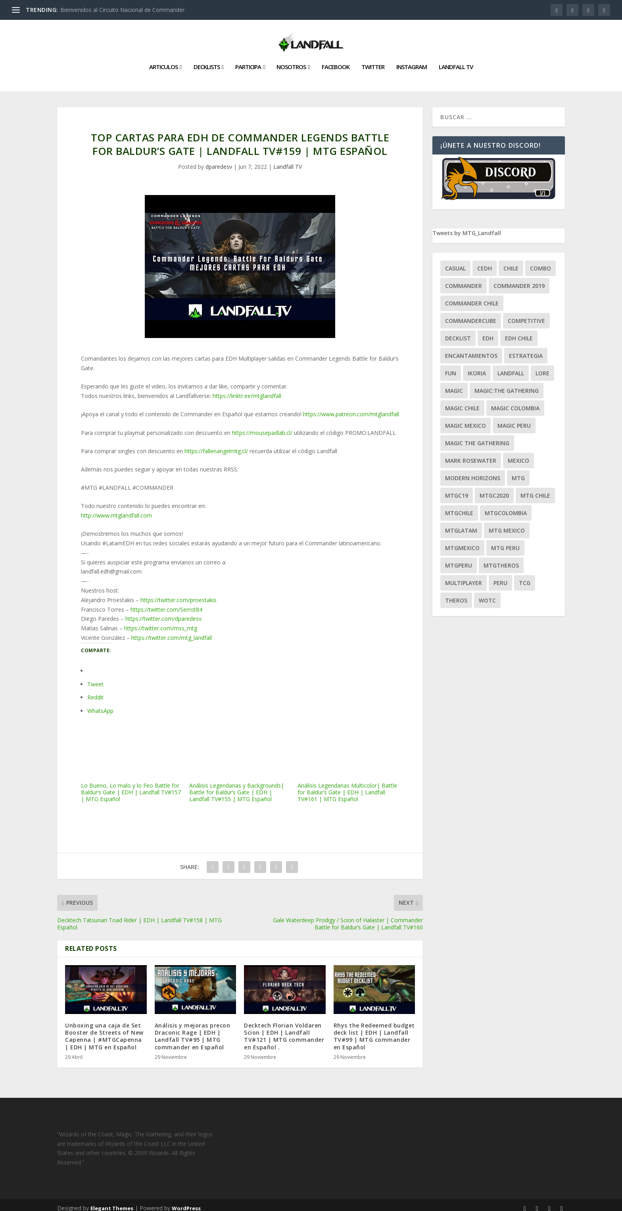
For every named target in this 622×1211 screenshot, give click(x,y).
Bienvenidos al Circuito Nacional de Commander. (123, 10)
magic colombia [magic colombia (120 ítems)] (515, 402)
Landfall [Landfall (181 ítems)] (510, 367)
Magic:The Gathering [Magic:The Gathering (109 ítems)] (506, 384)
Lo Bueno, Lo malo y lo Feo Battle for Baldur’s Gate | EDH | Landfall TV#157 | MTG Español (132, 755)
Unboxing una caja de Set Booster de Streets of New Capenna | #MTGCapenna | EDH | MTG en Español (104, 1030)
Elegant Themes (111, 1201)
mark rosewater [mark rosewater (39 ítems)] (470, 454)
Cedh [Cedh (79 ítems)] (484, 262)
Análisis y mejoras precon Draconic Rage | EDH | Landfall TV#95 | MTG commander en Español (192, 1030)
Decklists (207, 60)
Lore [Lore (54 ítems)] (542, 367)
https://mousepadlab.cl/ (262, 426)
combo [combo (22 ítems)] (540, 262)
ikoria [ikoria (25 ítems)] (477, 367)
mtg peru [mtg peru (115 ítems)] (505, 541)
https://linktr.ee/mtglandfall (247, 389)
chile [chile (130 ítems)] (510, 262)
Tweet (95, 678)
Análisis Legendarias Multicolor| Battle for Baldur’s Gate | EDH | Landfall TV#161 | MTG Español (348, 755)
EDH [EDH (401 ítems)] (487, 332)
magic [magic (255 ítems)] (454, 384)
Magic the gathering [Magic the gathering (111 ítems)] (477, 436)
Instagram (411, 60)
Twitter (372, 60)
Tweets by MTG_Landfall (466, 226)
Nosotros (291, 60)
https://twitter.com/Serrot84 (166, 603)
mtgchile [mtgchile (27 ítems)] (459, 506)
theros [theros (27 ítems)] (456, 594)
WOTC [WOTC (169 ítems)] (487, 594)
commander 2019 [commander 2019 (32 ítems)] (519, 279)
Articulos (163, 60)
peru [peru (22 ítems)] (500, 576)
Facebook (335, 60)
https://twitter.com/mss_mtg (160, 622)
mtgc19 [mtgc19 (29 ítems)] (456, 489)
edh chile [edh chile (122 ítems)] (519, 332)
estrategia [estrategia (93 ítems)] (526, 349)
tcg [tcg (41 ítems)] (524, 576)
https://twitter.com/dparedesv (163, 612)
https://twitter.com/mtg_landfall (171, 631)
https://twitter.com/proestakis (178, 593)
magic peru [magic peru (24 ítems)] (514, 419)
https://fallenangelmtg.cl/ (216, 444)
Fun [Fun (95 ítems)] (450, 367)
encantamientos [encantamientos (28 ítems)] (471, 349)
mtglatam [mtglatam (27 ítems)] (461, 524)
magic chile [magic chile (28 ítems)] (462, 402)
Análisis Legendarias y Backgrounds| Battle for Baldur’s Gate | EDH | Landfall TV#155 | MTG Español (240, 755)
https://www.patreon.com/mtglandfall (351, 407)
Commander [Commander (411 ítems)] (463, 279)
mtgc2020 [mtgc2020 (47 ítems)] (494, 489)
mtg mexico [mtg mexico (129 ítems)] (507, 524)
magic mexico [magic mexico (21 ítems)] (465, 419)
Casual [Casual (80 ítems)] (455, 262)
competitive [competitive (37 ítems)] (526, 314)
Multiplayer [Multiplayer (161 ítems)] (463, 576)
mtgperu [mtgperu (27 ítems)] (458, 559)
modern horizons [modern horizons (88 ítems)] (472, 471)
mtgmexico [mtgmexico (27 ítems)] (462, 541)
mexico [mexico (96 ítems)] (518, 454)
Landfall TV (456, 60)
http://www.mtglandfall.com (116, 509)
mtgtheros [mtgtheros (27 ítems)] (501, 559)
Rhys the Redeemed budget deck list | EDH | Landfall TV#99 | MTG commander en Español (374, 1030)
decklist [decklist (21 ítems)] (458, 332)
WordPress (186, 1201)
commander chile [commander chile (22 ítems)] (472, 297)
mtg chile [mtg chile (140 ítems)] (535, 489)
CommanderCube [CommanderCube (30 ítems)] (470, 314)
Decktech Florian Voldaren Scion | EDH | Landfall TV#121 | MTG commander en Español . (284, 1030)
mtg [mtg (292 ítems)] (518, 471)
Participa (248, 60)
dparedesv (218, 160)
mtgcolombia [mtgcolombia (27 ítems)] (506, 506)
